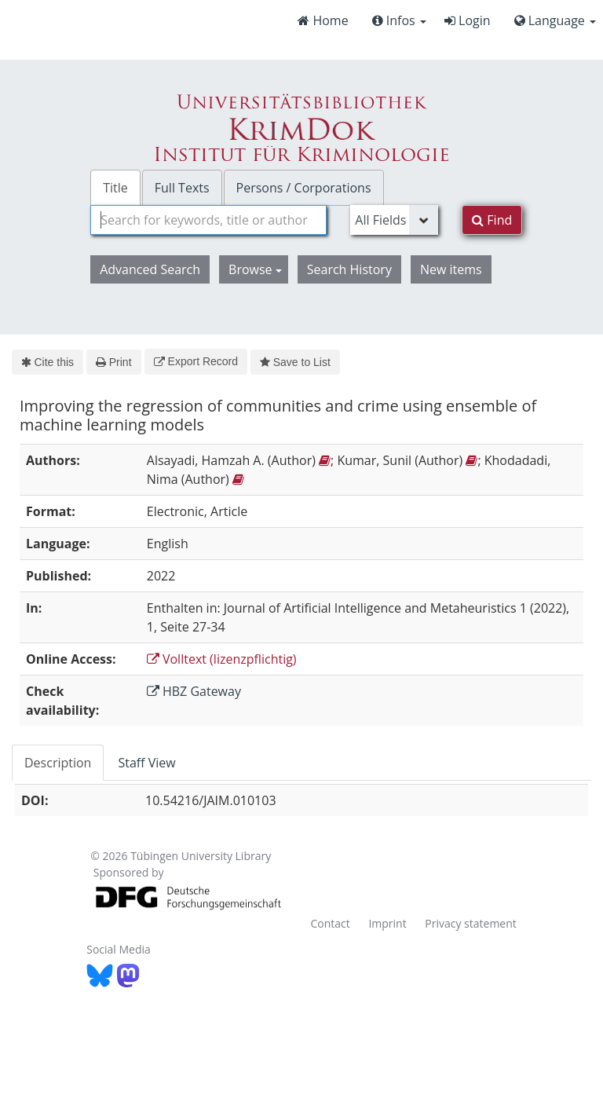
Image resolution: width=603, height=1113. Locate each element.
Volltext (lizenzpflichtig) (222, 659)
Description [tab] (57, 762)
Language (555, 20)
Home (323, 20)
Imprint (387, 923)
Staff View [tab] (146, 762)
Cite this (47, 362)
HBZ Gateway (194, 691)
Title (115, 187)
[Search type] (394, 220)
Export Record (196, 361)
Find (492, 220)
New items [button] (451, 269)
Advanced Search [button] (150, 269)
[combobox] (208, 220)
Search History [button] (349, 269)
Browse (255, 269)
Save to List (295, 362)
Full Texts (182, 187)
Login (467, 20)
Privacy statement (471, 923)
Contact (329, 923)
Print (113, 362)
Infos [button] (399, 20)
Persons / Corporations (303, 187)
